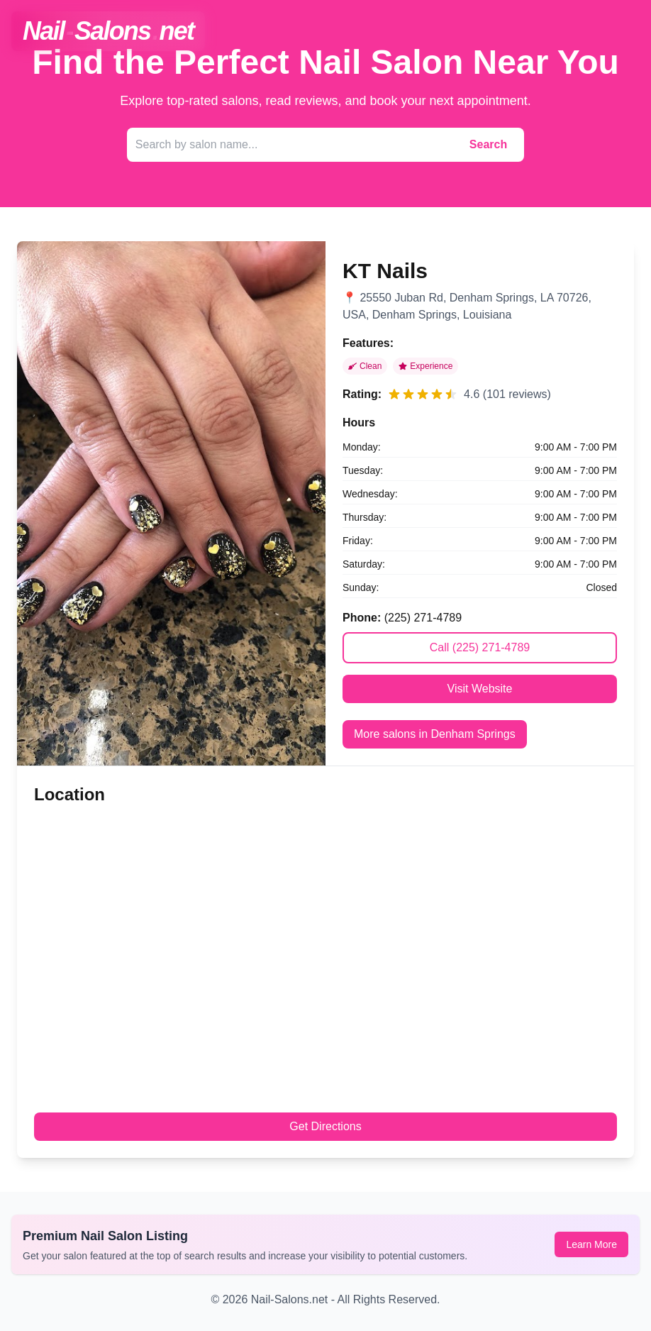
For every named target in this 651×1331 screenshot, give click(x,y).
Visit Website (480, 689)
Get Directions (325, 1126)
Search (488, 144)
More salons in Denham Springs (435, 734)
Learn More (591, 1244)
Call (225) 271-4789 (480, 647)
